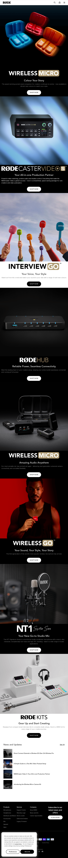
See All (62, 745)
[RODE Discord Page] (42, 851)
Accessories (7, 818)
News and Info (34, 813)
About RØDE (33, 810)
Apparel (5, 824)
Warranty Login (21, 813)
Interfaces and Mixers (9, 815)
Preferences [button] (13, 851)
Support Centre (21, 810)
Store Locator (21, 815)
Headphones (7, 813)
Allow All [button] (27, 851)
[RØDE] (7, 3)
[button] (60, 2)
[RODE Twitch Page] (39, 851)
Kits (4, 821)
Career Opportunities (36, 815)
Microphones (7, 810)
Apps (4, 827)
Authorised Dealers (22, 818)
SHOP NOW (34, 92)
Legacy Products (22, 821)
